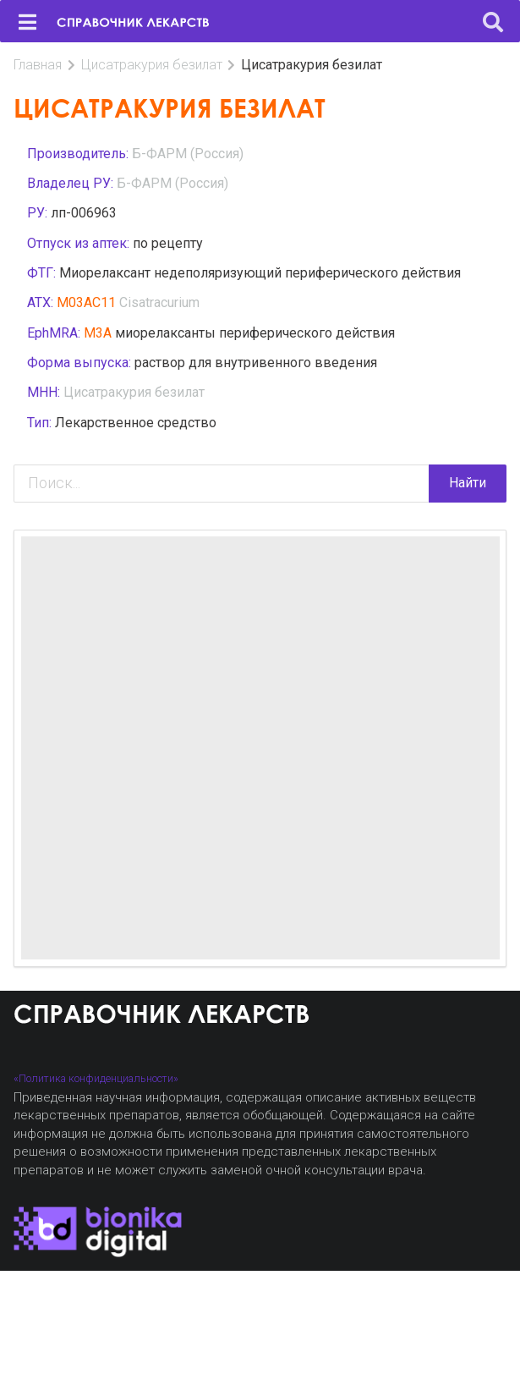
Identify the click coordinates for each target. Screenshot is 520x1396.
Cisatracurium (159, 302)
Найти (467, 483)
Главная (38, 65)
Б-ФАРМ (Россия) (188, 154)
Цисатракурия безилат (151, 65)
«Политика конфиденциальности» (96, 1078)
